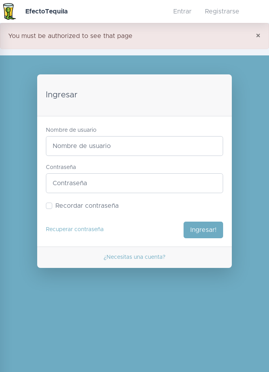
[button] (152, 11)
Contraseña (61, 167)
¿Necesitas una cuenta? (134, 257)
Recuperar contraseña (75, 229)
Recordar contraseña (87, 206)
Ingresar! (203, 230)
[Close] (258, 36)
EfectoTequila (46, 11)
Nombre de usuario (71, 130)
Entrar (182, 11)
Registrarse (222, 11)
